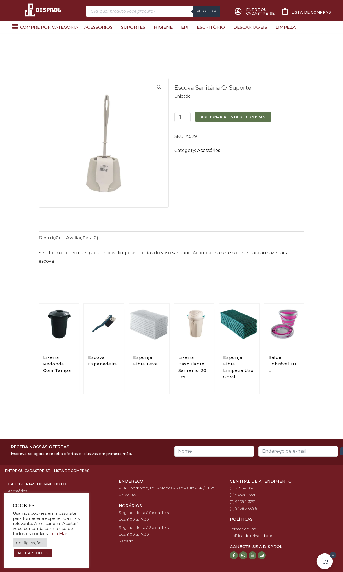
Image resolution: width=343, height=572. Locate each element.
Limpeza (286, 27)
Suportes (133, 27)
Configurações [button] (29, 542)
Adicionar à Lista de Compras (233, 117)
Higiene (163, 27)
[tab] (50, 237)
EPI (184, 27)
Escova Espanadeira (102, 361)
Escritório (211, 27)
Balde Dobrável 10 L (282, 364)
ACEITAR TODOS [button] (32, 553)
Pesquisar (206, 11)
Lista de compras (311, 12)
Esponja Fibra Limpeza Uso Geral (238, 367)
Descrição (50, 237)
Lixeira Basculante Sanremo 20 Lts (192, 367)
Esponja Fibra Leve (145, 361)
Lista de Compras (71, 471)
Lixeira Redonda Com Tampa (57, 364)
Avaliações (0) (82, 237)
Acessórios (98, 27)
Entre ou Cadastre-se (28, 471)
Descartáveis (250, 27)
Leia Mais (59, 533)
